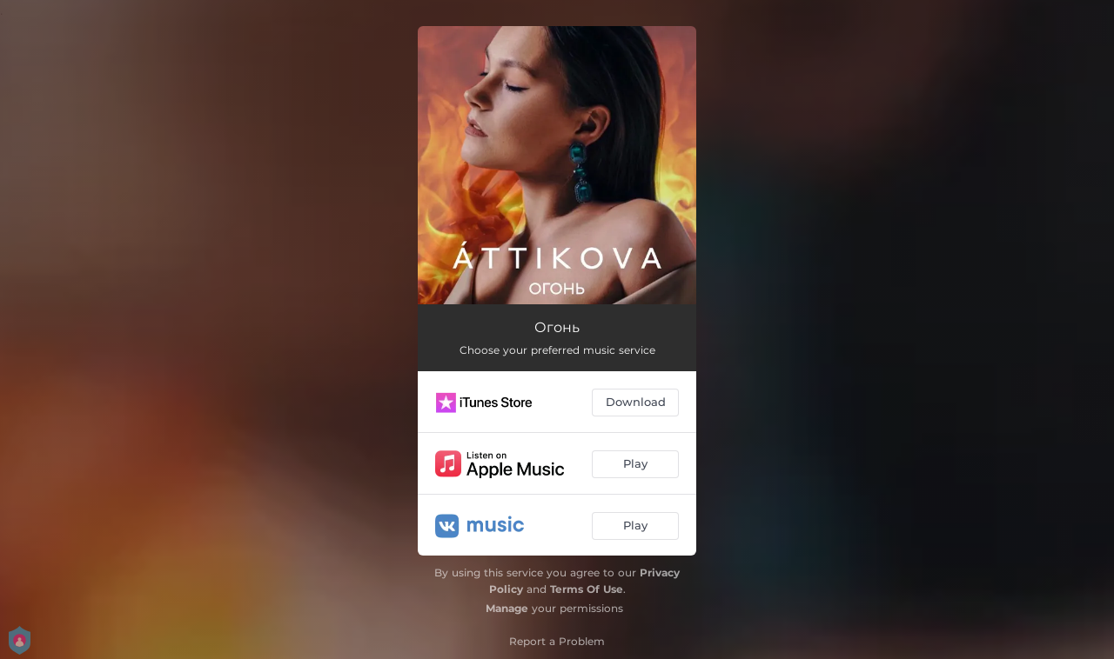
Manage (507, 608)
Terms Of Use (586, 589)
